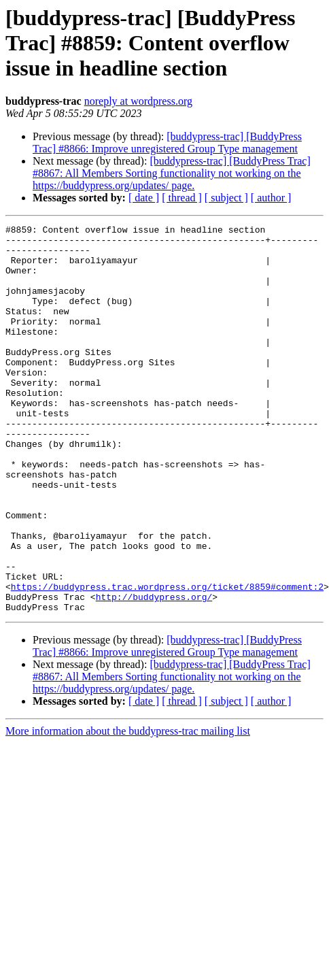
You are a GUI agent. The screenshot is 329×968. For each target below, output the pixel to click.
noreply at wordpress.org (138, 101)
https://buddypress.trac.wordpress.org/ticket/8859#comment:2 (167, 660)
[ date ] (143, 197)
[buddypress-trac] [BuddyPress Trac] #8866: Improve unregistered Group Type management (167, 142)
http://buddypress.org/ (154, 672)
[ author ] (271, 197)
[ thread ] (182, 197)
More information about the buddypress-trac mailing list (127, 808)
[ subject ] (226, 197)
